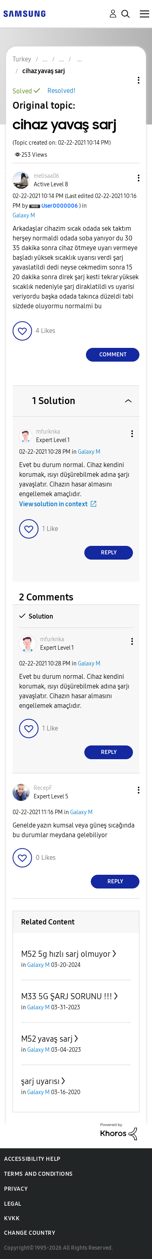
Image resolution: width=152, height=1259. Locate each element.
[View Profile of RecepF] (43, 788)
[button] (125, 178)
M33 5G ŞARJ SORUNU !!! (66, 996)
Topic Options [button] (124, 80)
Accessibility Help (32, 1159)
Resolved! (61, 91)
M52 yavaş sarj (47, 1039)
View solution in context (53, 504)
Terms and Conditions (38, 1174)
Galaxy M (24, 215)
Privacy (16, 1188)
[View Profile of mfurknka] (48, 431)
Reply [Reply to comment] (109, 552)
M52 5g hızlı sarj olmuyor (66, 954)
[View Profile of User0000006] (59, 205)
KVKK (11, 1218)
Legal (12, 1203)
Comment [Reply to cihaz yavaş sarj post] (112, 354)
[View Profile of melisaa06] (46, 176)
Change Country (29, 1233)
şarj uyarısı (40, 1081)
